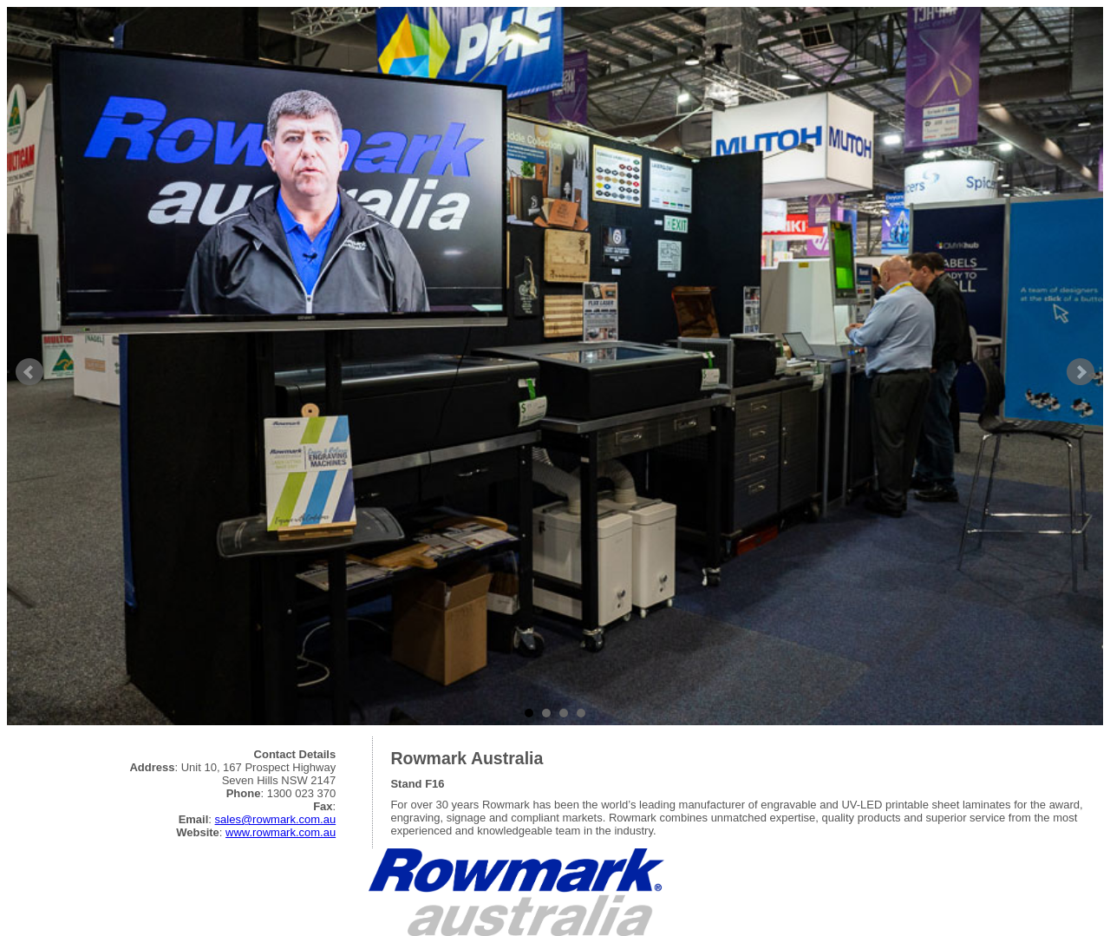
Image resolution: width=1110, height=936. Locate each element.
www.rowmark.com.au (280, 832)
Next (1080, 372)
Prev (29, 372)
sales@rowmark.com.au (275, 819)
